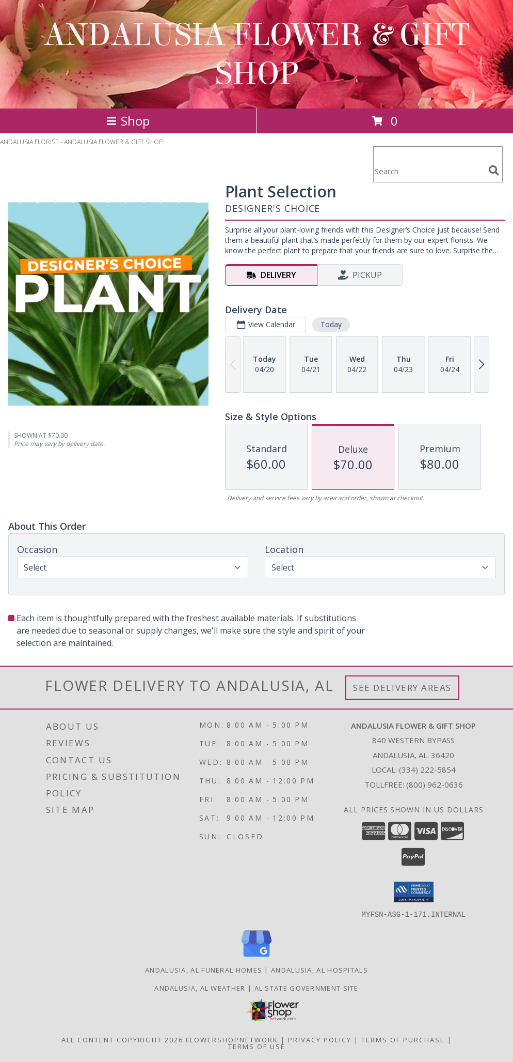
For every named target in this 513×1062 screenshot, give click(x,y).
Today (331, 324)
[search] (494, 170)
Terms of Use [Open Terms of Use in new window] (256, 1046)
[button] (414, 892)
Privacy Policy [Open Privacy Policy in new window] (319, 1039)
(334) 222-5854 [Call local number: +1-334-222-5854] (427, 769)
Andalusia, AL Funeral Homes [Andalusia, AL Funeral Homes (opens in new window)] (203, 969)
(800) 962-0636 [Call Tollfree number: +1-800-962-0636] (434, 784)
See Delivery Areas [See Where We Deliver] (402, 688)
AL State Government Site (306, 987)
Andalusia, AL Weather (199, 987)
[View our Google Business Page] (256, 957)
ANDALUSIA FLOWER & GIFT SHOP (256, 54)
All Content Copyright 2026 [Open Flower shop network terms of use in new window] (122, 1039)
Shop (128, 120)
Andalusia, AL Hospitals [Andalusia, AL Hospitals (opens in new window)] (319, 969)
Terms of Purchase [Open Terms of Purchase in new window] (403, 1039)
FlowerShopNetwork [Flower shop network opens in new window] (232, 1039)
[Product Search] (429, 171)
